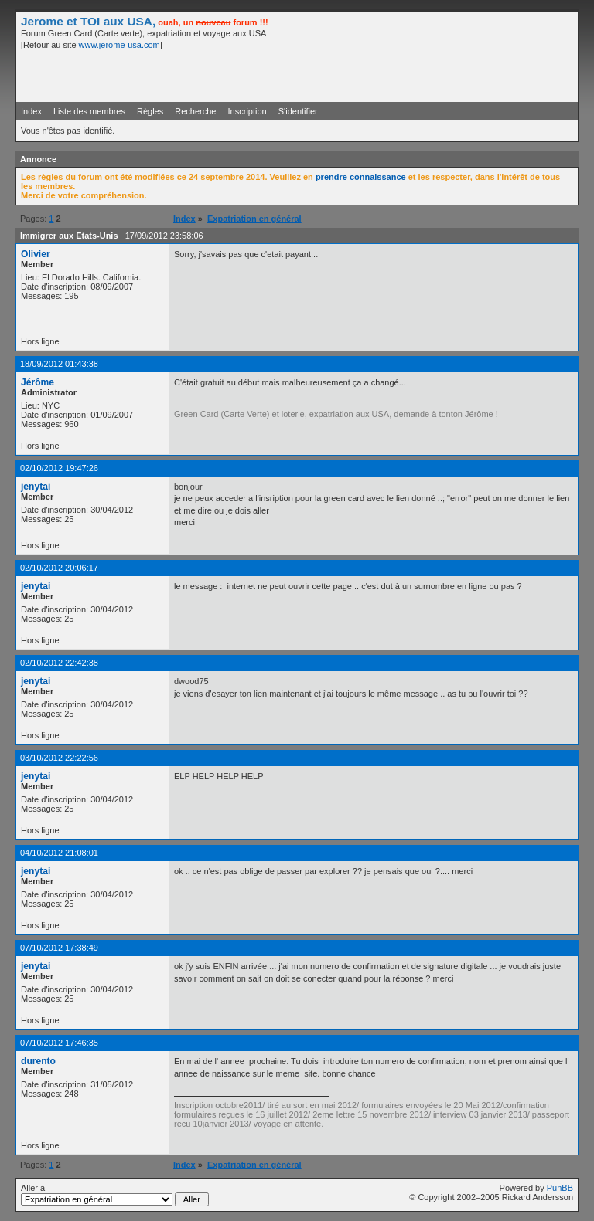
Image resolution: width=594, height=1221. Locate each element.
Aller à (115, 1194)
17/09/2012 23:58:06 (164, 235)
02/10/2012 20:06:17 (59, 567)
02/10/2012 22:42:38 (59, 662)
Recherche (195, 111)
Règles (150, 111)
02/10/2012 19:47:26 (59, 468)
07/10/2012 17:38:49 (59, 947)
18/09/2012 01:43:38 (59, 363)
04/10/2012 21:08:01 (59, 852)
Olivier (35, 254)
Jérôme (37, 382)
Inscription (247, 111)
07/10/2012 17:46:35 (59, 1042)
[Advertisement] (392, 75)
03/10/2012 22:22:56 (59, 757)
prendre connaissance (361, 176)
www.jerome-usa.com (119, 44)
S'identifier (298, 111)
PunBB (560, 1187)
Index (31, 111)
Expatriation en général (254, 218)
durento (38, 1061)
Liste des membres (89, 111)
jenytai (35, 486)
